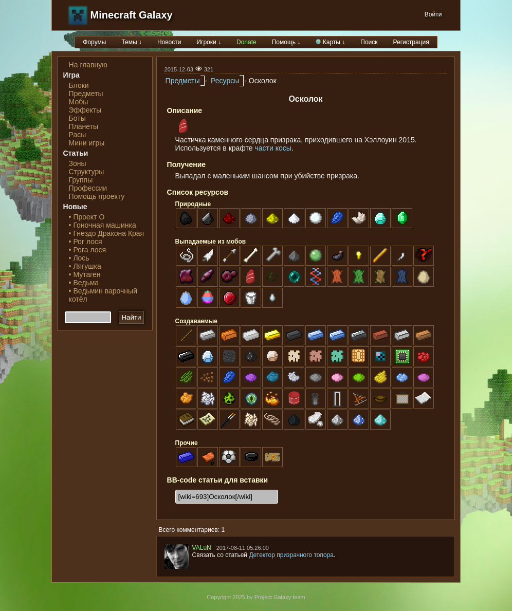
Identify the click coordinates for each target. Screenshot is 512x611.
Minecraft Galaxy (131, 15)
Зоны (77, 163)
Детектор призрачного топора (291, 555)
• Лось (79, 258)
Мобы (78, 102)
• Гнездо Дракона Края (106, 233)
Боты (77, 118)
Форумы (94, 42)
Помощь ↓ (286, 42)
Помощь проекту (97, 196)
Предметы (86, 93)
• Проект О (87, 217)
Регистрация (411, 42)
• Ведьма (84, 283)
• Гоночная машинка (102, 225)
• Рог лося (85, 241)
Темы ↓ (131, 42)
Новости (169, 42)
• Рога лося (87, 250)
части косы (273, 148)
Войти (433, 14)
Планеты (84, 126)
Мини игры (87, 143)
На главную (88, 65)
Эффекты (85, 110)
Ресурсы (225, 81)
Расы (77, 135)
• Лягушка (85, 266)
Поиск (368, 42)
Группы (81, 180)
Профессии (88, 188)
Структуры (86, 172)
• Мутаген (85, 274)
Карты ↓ (330, 42)
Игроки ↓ (208, 42)
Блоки (79, 85)
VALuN (201, 547)
